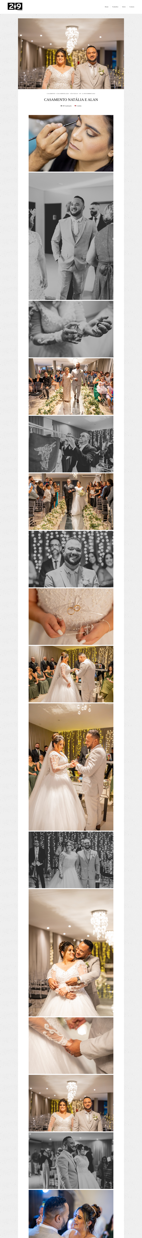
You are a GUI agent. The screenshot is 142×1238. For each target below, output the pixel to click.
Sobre (124, 7)
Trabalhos (115, 7)
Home (106, 7)
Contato (132, 7)
